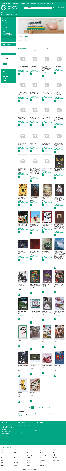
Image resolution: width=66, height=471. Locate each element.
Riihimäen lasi (42, 460)
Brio (1, 455)
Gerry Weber (16, 450)
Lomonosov (29, 457)
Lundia (28, 459)
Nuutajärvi (42, 452)
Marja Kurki (29, 462)
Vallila (54, 455)
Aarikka (2, 449)
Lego (28, 452)
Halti (15, 454)
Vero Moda (55, 457)
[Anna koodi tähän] (9, 61)
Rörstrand (42, 464)
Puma (41, 457)
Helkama (15, 457)
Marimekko (29, 460)
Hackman (16, 452)
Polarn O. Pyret (43, 455)
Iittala (15, 464)
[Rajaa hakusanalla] (33, 49)
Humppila (16, 462)
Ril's (40, 462)
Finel (2, 464)
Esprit (2, 462)
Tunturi (54, 452)
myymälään (20, 415)
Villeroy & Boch (56, 460)
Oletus (30, 50)
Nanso (41, 449)
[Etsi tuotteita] (39, 8)
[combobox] (39, 8)
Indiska (15, 465)
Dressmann (3, 459)
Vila (53, 459)
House (15, 460)
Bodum (2, 454)
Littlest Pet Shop (30, 455)
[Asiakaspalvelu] (8, 3)
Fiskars (15, 449)
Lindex (28, 454)
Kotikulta (28, 449)
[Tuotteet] (4, 12)
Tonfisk (54, 450)
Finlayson (2, 465)
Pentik (41, 454)
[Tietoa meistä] (33, 3)
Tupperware (55, 454)
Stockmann (55, 449)
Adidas (2, 450)
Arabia (2, 452)
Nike (41, 450)
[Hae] (53, 8)
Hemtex (15, 459)
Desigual (2, 457)
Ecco (2, 460)
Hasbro (15, 455)
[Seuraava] (52, 407)
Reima (41, 459)
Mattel (28, 464)
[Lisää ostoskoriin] (19, 74)
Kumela (28, 450)
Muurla (28, 465)
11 (49, 407)
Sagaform (42, 465)
